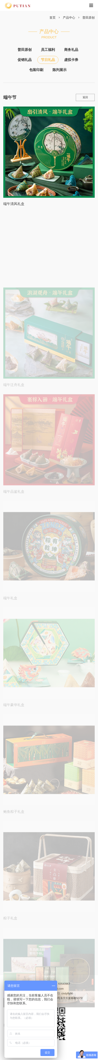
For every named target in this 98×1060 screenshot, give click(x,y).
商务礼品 (71, 50)
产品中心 (69, 17)
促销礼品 (25, 60)
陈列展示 (60, 70)
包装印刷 (36, 70)
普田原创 (88, 17)
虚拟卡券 (71, 60)
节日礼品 (48, 60)
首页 (52, 17)
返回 (85, 97)
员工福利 (48, 50)
